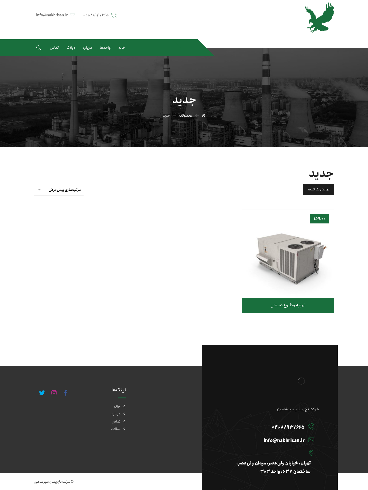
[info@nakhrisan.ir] (268, 440)
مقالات (118, 429)
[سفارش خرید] (59, 189)
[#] (66, 393)
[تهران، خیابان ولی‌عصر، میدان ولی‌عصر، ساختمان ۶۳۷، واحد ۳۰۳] (268, 453)
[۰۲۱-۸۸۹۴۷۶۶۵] (268, 426)
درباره (118, 414)
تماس (119, 421)
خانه (120, 406)
